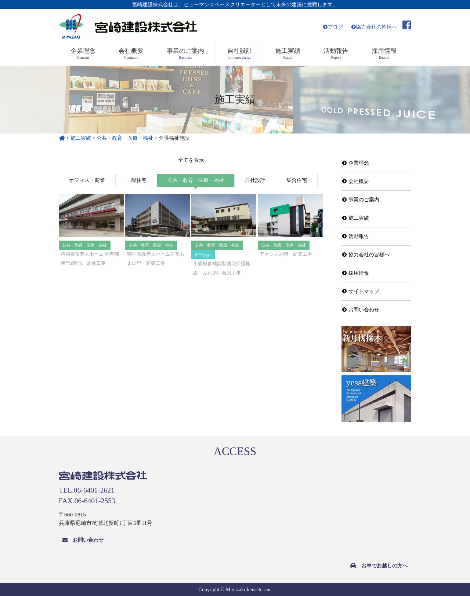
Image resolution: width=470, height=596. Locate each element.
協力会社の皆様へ (374, 27)
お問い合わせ (360, 309)
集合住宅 (296, 180)
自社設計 (255, 180)
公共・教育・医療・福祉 (195, 180)
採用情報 (355, 273)
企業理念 (355, 163)
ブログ (333, 27)
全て (191, 160)
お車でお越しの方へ (379, 565)
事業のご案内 (360, 199)
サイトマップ (360, 291)
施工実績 (355, 218)
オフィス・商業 (87, 180)
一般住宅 (136, 180)
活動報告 (355, 236)
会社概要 (355, 181)
